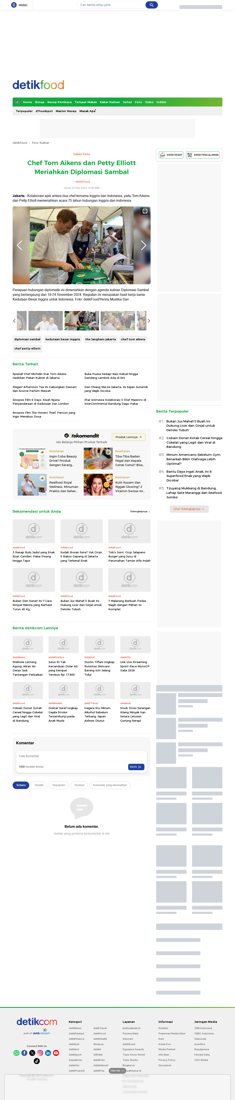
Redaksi (163, 1028)
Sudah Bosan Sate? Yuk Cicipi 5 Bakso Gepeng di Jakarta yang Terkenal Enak (81, 677)
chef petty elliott (27, 469)
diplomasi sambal (27, 460)
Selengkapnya (140, 632)
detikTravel (100, 1028)
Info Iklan (164, 1054)
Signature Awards (133, 1049)
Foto (138, 102)
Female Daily (202, 1054)
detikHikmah (100, 1065)
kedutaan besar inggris (63, 460)
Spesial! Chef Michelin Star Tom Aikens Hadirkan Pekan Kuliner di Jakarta (39, 496)
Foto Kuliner (40, 142)
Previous (19, 245)
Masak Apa (87, 111)
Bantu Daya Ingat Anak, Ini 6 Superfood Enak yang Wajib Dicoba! (189, 476)
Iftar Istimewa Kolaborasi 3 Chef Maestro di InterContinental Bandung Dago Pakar (115, 522)
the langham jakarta (100, 460)
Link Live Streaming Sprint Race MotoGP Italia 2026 (135, 787)
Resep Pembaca (59, 102)
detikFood (20, 142)
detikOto (74, 1065)
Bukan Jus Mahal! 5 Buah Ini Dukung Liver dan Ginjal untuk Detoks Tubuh (81, 726)
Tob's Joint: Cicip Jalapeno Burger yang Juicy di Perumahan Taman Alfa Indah (129, 677)
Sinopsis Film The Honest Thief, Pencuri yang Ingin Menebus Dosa (44, 535)
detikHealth (100, 1038)
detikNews (75, 1028)
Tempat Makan (86, 102)
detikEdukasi (76, 1033)
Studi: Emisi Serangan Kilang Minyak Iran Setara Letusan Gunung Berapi (135, 836)
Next (144, 245)
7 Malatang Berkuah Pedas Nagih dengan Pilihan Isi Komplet (127, 726)
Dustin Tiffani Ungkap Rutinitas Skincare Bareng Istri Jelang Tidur (99, 789)
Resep (39, 102)
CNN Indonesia (203, 1028)
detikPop (98, 1070)
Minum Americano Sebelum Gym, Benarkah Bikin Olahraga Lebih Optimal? (193, 459)
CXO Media (201, 1060)
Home (27, 102)
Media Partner (167, 1049)
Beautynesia (201, 1049)
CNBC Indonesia (204, 1033)
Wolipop (98, 1044)
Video (149, 102)
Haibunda (200, 1038)
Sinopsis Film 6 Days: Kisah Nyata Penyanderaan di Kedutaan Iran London (41, 522)
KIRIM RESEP (171, 154)
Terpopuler (24, 111)
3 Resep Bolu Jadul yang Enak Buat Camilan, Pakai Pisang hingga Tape (34, 677)
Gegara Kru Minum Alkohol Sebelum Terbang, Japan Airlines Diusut (97, 836)
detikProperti (77, 1070)
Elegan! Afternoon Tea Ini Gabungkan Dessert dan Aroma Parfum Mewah (45, 510)
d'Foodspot (44, 111)
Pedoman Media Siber (172, 1033)
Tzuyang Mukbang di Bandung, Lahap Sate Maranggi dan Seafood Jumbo (194, 492)
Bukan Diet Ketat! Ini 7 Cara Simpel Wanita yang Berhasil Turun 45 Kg (32, 726)
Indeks (161, 102)
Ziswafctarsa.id (132, 1070)
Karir (161, 1038)
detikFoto (99, 1060)
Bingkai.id (129, 1065)
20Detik (98, 1054)
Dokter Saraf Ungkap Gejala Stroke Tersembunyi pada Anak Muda (63, 836)
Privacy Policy (167, 1060)
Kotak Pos (165, 1044)
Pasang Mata (130, 1033)
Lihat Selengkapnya (188, 509)
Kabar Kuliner (110, 102)
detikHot (74, 1049)
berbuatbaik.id (131, 1028)
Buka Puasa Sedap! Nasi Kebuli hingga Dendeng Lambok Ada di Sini (111, 496)
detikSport (75, 1054)
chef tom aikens (133, 460)
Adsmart (128, 1038)
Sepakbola (75, 1060)
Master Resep (66, 111)
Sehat (127, 102)
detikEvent (129, 1044)
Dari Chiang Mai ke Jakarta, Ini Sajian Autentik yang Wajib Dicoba (116, 510)
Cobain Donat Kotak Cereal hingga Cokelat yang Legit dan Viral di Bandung (28, 836)
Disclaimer (165, 1065)
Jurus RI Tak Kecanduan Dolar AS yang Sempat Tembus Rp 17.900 (63, 789)
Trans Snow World (134, 1054)
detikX (97, 1049)
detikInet (74, 1044)
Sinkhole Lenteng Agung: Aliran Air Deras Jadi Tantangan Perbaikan (28, 789)
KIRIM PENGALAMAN (203, 154)
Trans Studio (130, 1060)
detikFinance (76, 1038)
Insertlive (199, 1044)
